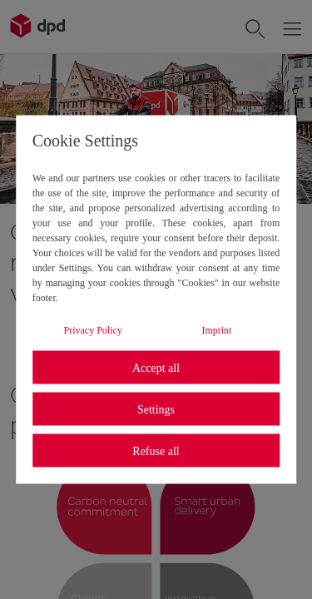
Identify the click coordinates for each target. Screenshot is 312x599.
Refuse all (155, 450)
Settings (156, 409)
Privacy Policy (93, 330)
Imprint (216, 330)
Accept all (156, 367)
